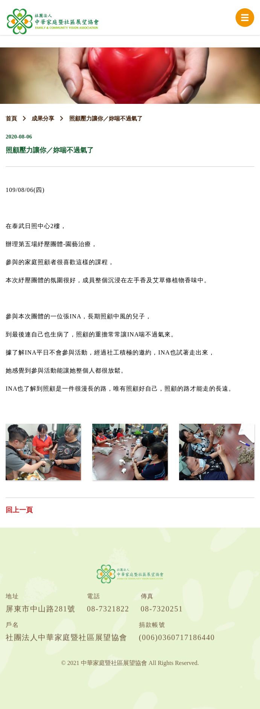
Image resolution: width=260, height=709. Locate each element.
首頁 (11, 119)
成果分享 (43, 119)
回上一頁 (19, 510)
